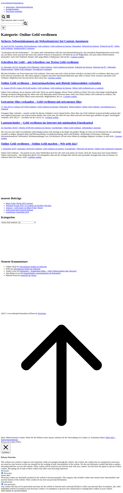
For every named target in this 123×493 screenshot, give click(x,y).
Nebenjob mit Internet (90, 46)
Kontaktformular (12, 9)
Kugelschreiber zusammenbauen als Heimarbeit (42, 273)
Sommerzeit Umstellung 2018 (17, 212)
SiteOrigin (42, 313)
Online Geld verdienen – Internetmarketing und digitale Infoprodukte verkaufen (51, 83)
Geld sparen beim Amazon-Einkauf (19, 210)
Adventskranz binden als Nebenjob (33, 267)
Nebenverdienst (7, 69)
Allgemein (35, 67)
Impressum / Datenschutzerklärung (19, 7)
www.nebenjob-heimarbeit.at (12, 3)
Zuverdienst (37, 69)
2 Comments (96, 128)
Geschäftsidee (57, 128)
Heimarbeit (76, 46)
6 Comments (117, 149)
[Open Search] (3, 17)
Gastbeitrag (32, 46)
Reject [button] (102, 438)
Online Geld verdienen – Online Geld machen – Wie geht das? (39, 143)
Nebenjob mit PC (106, 46)
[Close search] (3, 28)
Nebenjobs (111, 67)
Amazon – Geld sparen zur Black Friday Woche (24, 208)
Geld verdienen (43, 46)
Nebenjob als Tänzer (28, 275)
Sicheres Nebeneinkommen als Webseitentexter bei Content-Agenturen (44, 41)
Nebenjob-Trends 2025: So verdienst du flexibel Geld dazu (28, 206)
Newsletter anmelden (14, 11)
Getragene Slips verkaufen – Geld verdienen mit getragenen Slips (41, 101)
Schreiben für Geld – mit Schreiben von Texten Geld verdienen (40, 62)
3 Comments (30, 48)
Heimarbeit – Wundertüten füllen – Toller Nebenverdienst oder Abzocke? (48, 271)
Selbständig (86, 128)
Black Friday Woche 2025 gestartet (19, 203)
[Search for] (11, 24)
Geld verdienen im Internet (60, 46)
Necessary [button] (5, 471)
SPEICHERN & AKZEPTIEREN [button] (14, 491)
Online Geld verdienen (23, 69)
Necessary (8, 473)
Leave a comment (97, 88)
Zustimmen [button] (95, 438)
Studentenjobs (19, 48)
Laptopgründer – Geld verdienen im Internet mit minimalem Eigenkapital (47, 122)
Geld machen (31, 88)
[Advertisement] (61, 177)
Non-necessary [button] (6, 482)
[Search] (25, 23)
